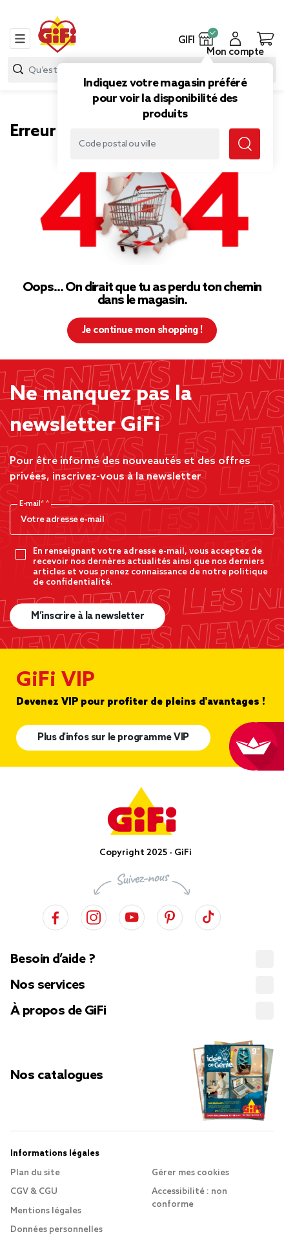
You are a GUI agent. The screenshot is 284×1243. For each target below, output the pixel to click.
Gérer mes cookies (190, 1173)
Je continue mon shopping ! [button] (142, 330)
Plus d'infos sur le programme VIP (113, 737)
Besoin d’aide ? (52, 959)
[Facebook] (55, 915)
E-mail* (32, 504)
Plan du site (35, 1173)
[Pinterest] (170, 915)
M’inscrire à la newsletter (87, 616)
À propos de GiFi (58, 1011)
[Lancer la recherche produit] (18, 69)
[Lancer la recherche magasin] (244, 143)
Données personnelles (56, 1230)
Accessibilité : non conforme (189, 1198)
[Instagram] (94, 915)
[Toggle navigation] (20, 38)
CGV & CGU (33, 1192)
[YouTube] (132, 915)
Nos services (47, 985)
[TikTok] (208, 915)
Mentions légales (45, 1211)
